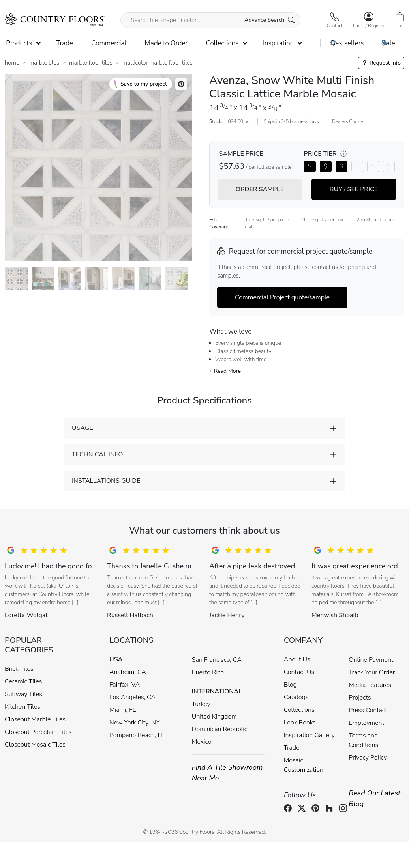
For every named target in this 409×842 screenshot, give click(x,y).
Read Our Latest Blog (374, 798)
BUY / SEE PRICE (354, 189)
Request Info (381, 63)
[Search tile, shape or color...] (210, 20)
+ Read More (225, 371)
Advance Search (269, 20)
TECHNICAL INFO (97, 454)
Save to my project (140, 84)
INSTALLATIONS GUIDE (106, 480)
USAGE (82, 428)
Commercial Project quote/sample (282, 297)
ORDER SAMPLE (260, 189)
